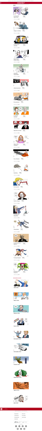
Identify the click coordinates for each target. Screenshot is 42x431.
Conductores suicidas (16, 45)
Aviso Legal (24, 417)
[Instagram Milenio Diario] (23, 426)
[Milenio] (21, 3)
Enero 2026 (16, 326)
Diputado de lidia (17, 130)
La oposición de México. (17, 243)
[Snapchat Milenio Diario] (24, 429)
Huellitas (16, 173)
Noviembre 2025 (17, 351)
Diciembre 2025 (17, 339)
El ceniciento (16, 102)
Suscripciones (17, 417)
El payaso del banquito (17, 272)
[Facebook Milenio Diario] (16, 426)
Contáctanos (17, 415)
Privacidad (24, 415)
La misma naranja (16, 116)
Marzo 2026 (16, 300)
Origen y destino (17, 30)
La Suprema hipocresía (16, 16)
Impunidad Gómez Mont (16, 59)
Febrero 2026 (17, 313)
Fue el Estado (17, 158)
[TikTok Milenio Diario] (21, 429)
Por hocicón (16, 187)
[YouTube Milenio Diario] (18, 429)
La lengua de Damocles (16, 215)
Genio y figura (17, 201)
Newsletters (16, 413)
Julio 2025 (16, 403)
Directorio (23, 413)
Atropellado (16, 229)
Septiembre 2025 (17, 377)
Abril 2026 (16, 287)
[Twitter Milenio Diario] (19, 426)
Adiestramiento (17, 88)
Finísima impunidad (16, 74)
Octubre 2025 (17, 364)
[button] (0, 3)
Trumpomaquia (17, 257)
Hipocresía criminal (16, 145)
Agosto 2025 (16, 390)
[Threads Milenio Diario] (26, 426)
